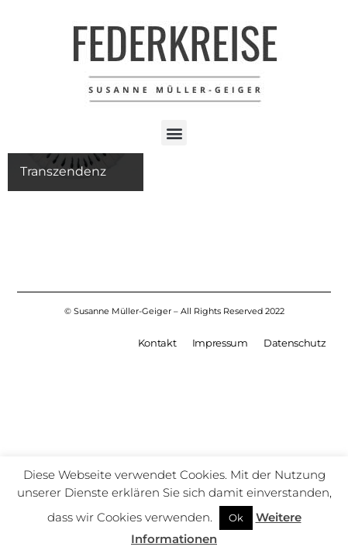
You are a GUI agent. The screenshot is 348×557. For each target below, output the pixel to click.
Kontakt (157, 344)
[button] (174, 132)
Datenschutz (295, 344)
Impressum (220, 344)
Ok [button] (236, 517)
